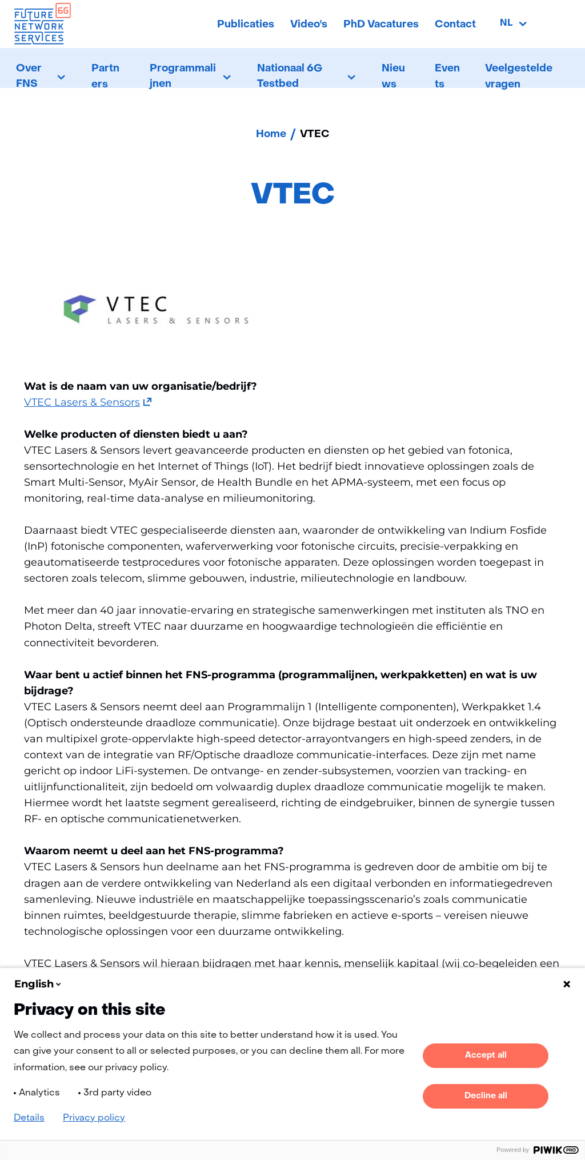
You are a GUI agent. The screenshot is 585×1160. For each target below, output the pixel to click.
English (38, 984)
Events (447, 77)
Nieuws (393, 77)
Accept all (486, 1055)
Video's (308, 25)
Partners (105, 77)
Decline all (485, 1096)
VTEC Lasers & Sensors (88, 402)
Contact (455, 25)
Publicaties (245, 25)
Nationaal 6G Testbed (289, 76)
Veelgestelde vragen (518, 77)
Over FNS (29, 76)
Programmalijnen (183, 76)
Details (29, 1118)
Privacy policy (94, 1118)
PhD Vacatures (381, 25)
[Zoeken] (557, 24)
